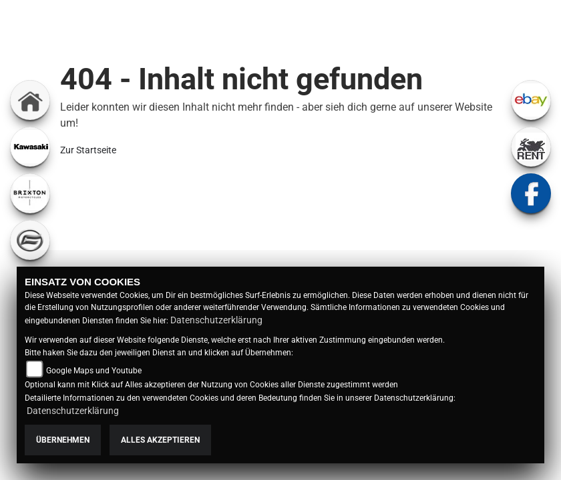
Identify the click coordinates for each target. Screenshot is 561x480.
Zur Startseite (88, 150)
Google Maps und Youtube (94, 370)
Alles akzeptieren (160, 440)
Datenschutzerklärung (216, 320)
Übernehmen (62, 440)
